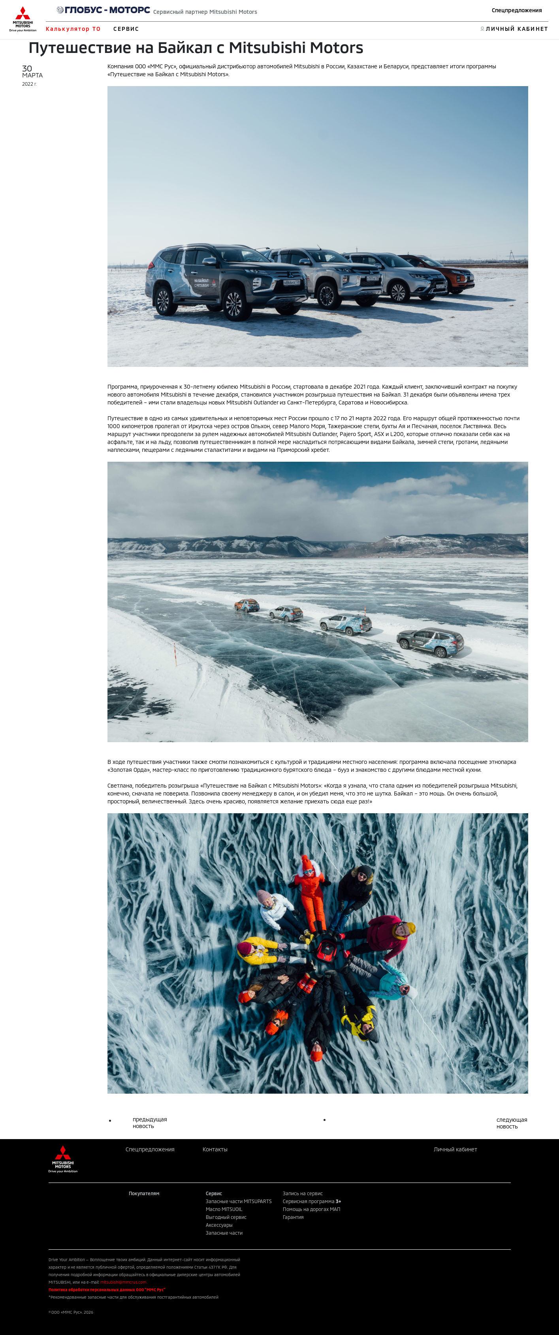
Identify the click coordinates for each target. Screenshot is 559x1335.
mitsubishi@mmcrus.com (123, 1282)
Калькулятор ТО (73, 28)
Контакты (215, 1149)
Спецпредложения (517, 10)
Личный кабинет (455, 1149)
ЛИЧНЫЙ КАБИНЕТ (517, 28)
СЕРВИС (126, 28)
